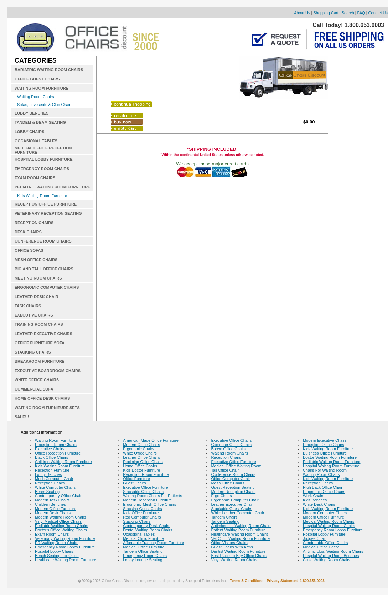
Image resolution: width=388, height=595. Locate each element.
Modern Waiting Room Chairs (60, 517)
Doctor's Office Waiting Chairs (61, 530)
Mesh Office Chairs (227, 483)
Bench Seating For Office (57, 555)
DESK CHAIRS (28, 232)
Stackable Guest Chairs (231, 508)
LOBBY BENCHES (31, 113)
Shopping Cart (325, 13)
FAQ (361, 13)
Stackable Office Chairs (143, 491)
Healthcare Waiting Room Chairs (239, 534)
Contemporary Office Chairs (59, 496)
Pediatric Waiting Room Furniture (332, 461)
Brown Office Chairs (228, 449)
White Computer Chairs (55, 487)
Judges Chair (314, 538)
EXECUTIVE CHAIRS (34, 315)
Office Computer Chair (230, 479)
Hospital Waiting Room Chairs (329, 526)
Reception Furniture (52, 470)
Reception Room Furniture (146, 474)
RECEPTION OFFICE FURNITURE (46, 204)
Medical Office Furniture (144, 547)
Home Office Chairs (140, 466)
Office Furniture (136, 479)
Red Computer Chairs (142, 517)
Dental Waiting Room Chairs (147, 530)
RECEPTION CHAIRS (34, 223)
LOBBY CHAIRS (30, 131)
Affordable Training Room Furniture (153, 543)
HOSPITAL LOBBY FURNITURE (44, 159)
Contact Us (378, 13)
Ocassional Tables (139, 534)
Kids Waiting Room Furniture (42, 195)
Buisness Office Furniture (325, 453)
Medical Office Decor (321, 547)
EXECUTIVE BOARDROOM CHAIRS (48, 370)
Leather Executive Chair (232, 504)
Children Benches (50, 504)
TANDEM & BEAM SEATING (40, 122)
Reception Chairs (50, 483)
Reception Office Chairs (323, 444)
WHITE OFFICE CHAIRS (37, 380)
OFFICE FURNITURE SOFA (39, 343)
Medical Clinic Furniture (143, 538)
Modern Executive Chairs (325, 440)
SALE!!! (22, 417)
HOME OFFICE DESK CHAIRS (42, 398)
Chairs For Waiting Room (325, 470)
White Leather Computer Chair (237, 513)
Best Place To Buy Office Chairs (239, 555)
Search (348, 13)
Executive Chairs (49, 449)
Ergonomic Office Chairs (324, 491)
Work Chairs (313, 496)
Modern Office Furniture (55, 508)
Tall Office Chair (224, 470)
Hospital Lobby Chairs (54, 551)
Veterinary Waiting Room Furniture (65, 538)
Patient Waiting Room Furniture (238, 530)
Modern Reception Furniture (147, 500)
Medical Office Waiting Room (236, 466)
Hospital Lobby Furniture (324, 534)
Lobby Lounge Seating (142, 560)
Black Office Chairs (51, 457)
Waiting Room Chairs (35, 97)
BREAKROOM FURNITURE (39, 361)
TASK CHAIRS (28, 306)
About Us (302, 13)
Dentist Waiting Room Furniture (238, 551)
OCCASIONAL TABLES (36, 141)
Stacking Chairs (136, 521)
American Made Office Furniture (151, 440)
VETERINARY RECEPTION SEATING (48, 213)
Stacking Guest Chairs (142, 508)
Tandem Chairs (224, 517)
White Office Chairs (140, 453)
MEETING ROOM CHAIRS (38, 278)
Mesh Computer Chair (54, 479)
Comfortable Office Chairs (325, 543)
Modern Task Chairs (52, 500)
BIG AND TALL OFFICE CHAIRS (44, 269)
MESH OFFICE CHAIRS (36, 259)
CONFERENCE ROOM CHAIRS (43, 241)
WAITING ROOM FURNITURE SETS (47, 407)
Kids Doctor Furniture (141, 470)
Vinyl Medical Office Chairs (58, 521)
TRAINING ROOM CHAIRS (39, 324)
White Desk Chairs (319, 504)
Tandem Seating (225, 521)
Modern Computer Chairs (325, 513)
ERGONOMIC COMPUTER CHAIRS (47, 287)
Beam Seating (47, 491)
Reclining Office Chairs (143, 461)
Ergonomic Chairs (138, 449)
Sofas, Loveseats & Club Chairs (44, 104)
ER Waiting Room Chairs (56, 543)
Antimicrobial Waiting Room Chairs (241, 526)
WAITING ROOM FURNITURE (41, 88)
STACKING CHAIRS (33, 352)
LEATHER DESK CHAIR (36, 296)
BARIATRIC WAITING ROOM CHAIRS (49, 70)
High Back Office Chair (322, 487)
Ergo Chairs (221, 496)
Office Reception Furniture (58, 453)
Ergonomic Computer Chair (234, 500)
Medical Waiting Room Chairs (328, 521)
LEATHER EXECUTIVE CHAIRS (43, 333)
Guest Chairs (134, 483)
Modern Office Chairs (141, 444)
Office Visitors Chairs (229, 543)
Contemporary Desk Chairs (146, 526)
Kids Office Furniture (141, 513)
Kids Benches (315, 500)
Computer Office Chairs (231, 444)
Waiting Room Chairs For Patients (152, 496)
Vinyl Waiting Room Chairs (234, 560)
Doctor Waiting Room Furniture (330, 457)
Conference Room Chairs (233, 474)
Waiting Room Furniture (55, 440)
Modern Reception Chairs (233, 491)
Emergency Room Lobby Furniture (65, 547)
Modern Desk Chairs (53, 513)
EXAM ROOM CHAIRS (35, 178)
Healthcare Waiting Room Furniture (65, 560)
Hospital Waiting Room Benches (331, 555)
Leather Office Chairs (141, 457)
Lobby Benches (48, 474)
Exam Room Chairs (52, 534)
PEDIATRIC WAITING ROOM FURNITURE (52, 187)
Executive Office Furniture (145, 487)
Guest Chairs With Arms (232, 547)
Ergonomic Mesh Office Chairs (149, 504)
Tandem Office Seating (142, 551)
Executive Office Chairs (231, 440)
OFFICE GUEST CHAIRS (37, 79)
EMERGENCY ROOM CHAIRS (42, 168)
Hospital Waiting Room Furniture (331, 466)
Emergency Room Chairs (145, 555)
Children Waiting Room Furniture (63, 461)
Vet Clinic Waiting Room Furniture (240, 538)
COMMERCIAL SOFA (34, 389)
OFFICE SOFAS (29, 250)
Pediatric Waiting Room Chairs (61, 526)
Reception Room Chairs (56, 444)
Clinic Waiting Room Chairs (326, 560)
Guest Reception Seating (232, 487)
